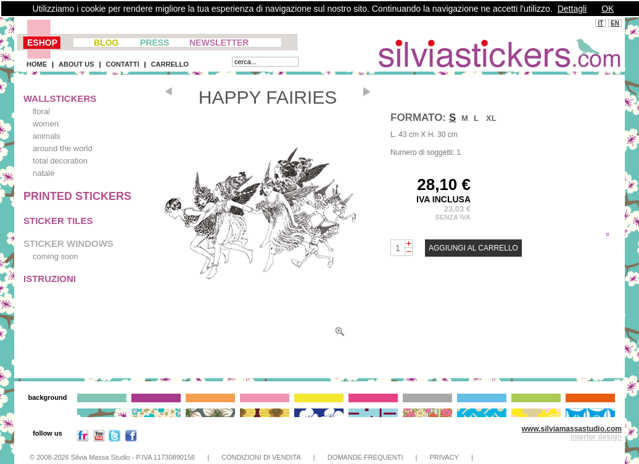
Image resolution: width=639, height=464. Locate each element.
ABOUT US (76, 64)
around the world (63, 148)
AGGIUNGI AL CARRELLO (473, 248)
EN (615, 23)
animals (46, 136)
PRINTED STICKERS (77, 196)
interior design (596, 437)
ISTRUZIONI (49, 278)
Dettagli (572, 9)
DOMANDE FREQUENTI (365, 457)
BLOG (106, 43)
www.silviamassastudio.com (572, 429)
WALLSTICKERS (59, 98)
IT (600, 23)
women (46, 123)
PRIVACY (443, 457)
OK (607, 9)
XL (491, 118)
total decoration (60, 160)
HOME (37, 64)
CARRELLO (170, 64)
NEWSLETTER (219, 43)
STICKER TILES (58, 220)
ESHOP (42, 43)
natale (43, 173)
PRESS (154, 43)
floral (41, 111)
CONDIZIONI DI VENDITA (261, 457)
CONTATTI (122, 64)
